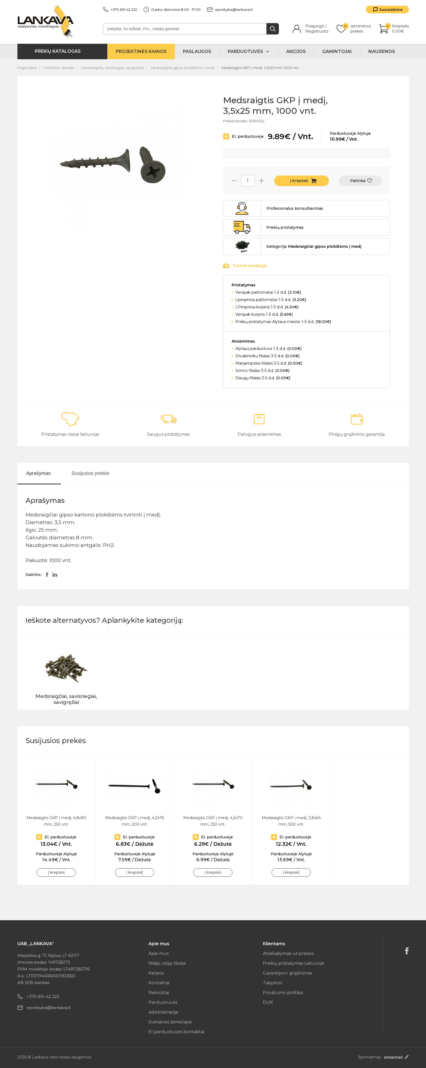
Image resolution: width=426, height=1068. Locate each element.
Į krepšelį (299, 180)
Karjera (156, 973)
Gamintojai (337, 51)
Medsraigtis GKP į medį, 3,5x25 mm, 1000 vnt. (260, 67)
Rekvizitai (158, 992)
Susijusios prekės (90, 473)
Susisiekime (391, 9)
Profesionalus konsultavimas (294, 208)
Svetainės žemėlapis (170, 1022)
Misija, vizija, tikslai (166, 963)
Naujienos (381, 51)
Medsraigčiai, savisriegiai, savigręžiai (112, 67)
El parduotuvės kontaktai (176, 1031)
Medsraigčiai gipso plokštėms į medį (182, 67)
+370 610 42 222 (120, 9)
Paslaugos (197, 51)
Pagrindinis (27, 67)
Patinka (357, 180)
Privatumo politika (283, 992)
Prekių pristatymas (285, 227)
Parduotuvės (162, 1002)
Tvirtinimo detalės (58, 67)
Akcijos (296, 51)
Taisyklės (272, 982)
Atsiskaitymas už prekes (288, 953)
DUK (268, 1002)
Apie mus (158, 953)
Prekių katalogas (58, 51)
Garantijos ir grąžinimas (287, 973)
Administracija (163, 1012)
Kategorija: (313, 246)
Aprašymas (38, 473)
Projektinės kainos (141, 51)
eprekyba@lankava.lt (230, 9)
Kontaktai (158, 982)
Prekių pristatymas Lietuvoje (293, 963)
